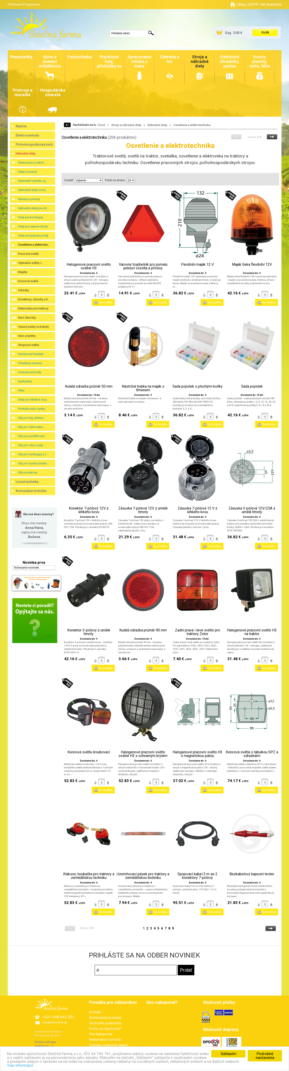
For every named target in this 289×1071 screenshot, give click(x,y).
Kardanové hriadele (30, 354)
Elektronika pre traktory (33, 308)
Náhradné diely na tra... (33, 190)
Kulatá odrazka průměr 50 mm (88, 386)
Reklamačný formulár (105, 1040)
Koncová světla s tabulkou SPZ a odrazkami (252, 754)
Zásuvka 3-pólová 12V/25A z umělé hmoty (252, 510)
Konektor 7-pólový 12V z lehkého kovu (89, 510)
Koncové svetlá (28, 281)
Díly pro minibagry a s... (33, 454)
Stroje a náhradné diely (126, 125)
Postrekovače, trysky (31, 408)
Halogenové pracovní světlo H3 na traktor (252, 632)
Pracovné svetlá (28, 253)
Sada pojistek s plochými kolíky (197, 386)
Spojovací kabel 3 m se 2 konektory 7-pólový (197, 876)
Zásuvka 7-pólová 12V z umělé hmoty (143, 510)
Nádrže (21, 126)
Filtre (21, 390)
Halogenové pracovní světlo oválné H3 (89, 266)
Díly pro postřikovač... (32, 436)
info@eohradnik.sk (54, 1022)
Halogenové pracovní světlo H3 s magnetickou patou (197, 754)
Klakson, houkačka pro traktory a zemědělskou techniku (88, 876)
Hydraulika (25, 381)
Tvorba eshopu (45, 1042)
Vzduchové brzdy (29, 372)
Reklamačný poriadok (105, 1018)
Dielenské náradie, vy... (32, 181)
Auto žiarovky (27, 317)
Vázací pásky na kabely (33, 326)
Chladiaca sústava (30, 363)
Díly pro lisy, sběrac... (31, 418)
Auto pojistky (27, 335)
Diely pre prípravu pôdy (33, 235)
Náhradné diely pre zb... (33, 208)
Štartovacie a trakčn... (32, 162)
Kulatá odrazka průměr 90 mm (143, 630)
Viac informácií (20, 1066)
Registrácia (32, 4)
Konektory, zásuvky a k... (34, 299)
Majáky (22, 272)
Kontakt (95, 1012)
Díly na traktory (27, 472)
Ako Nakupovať (100, 1034)
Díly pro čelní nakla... (31, 427)
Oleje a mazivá (27, 171)
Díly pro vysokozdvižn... (33, 463)
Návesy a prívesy (29, 199)
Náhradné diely (25, 153)
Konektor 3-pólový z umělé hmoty (88, 632)
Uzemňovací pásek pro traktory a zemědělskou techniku (143, 876)
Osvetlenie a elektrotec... (34, 244)
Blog (241, 4)
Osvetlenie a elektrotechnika (192, 125)
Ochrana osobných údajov (108, 1045)
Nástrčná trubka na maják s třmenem (143, 388)
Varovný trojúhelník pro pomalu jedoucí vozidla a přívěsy (143, 266)
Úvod (101, 125)
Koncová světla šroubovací (89, 752)
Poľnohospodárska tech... (35, 144)
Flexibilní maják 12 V (197, 264)
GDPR (253, 4)
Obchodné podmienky (105, 1023)
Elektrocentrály (27, 135)
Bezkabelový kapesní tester (251, 874)
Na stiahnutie (271, 4)
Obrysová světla (28, 345)
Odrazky (23, 290)
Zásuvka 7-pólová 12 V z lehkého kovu (197, 510)
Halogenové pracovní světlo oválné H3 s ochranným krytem (143, 754)
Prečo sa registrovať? (105, 1029)
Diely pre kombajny (30, 217)
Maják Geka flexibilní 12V (252, 264)
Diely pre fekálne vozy (32, 399)
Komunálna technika (31, 491)
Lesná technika (27, 482)
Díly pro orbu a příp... (31, 445)
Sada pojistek (252, 386)
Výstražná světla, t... (31, 263)
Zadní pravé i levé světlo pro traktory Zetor (197, 632)
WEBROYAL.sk (44, 1046)
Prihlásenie (15, 4)
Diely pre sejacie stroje (33, 226)
